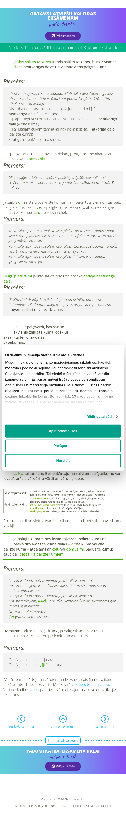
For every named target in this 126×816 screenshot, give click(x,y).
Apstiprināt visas (63, 431)
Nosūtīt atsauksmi (63, 740)
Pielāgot (63, 446)
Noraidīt (63, 460)
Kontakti (20, 806)
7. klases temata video (90, 684)
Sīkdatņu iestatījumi (98, 806)
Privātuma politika (71, 806)
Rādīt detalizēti (99, 417)
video (34, 689)
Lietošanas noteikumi (42, 806)
